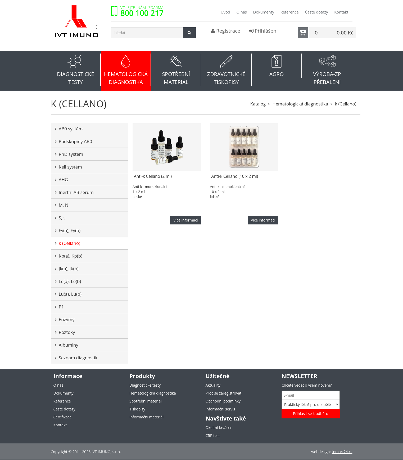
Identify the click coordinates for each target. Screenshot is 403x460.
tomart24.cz (342, 451)
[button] (76, 70)
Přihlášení (263, 30)
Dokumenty (263, 12)
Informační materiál (146, 416)
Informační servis (220, 409)
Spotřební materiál (145, 401)
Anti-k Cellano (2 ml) (153, 176)
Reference (289, 12)
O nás (241, 12)
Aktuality (213, 385)
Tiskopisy (137, 409)
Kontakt (341, 12)
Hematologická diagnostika (300, 104)
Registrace (225, 30)
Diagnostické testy (145, 385)
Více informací (185, 220)
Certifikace (62, 416)
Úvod (225, 12)
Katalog (258, 104)
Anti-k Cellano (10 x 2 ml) (234, 176)
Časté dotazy (316, 12)
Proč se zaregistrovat (224, 393)
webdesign (320, 451)
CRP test (213, 435)
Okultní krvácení (220, 427)
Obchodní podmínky (223, 401)
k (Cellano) (345, 104)
